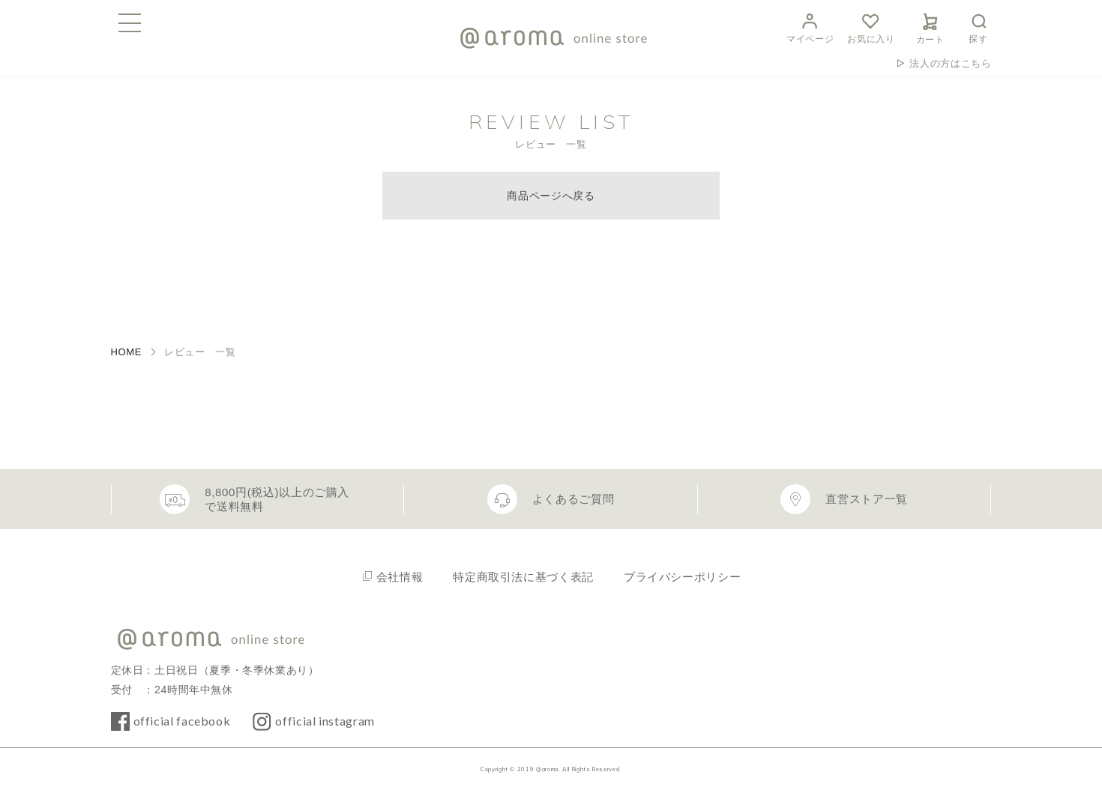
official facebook (182, 721)
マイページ (810, 26)
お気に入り (870, 26)
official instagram (325, 721)
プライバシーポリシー (682, 576)
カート (930, 26)
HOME (126, 352)
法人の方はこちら (950, 63)
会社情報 (400, 576)
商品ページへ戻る (550, 196)
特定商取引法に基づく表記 (523, 576)
